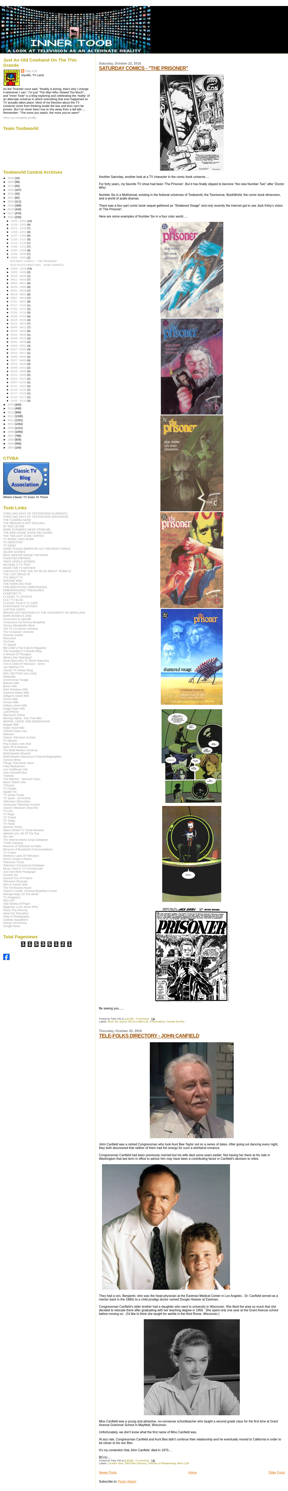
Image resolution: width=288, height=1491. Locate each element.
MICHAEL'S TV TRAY (17, 564)
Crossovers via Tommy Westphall (24, 622)
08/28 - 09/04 (19, 286)
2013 (11, 412)
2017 (11, 213)
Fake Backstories (14, 766)
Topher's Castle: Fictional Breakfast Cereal (30, 891)
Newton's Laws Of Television (21, 855)
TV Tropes (9, 817)
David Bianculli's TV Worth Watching (26, 660)
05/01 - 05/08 (19, 341)
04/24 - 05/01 (19, 345)
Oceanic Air (10, 875)
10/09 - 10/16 (19, 268)
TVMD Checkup (13, 843)
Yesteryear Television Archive (21, 804)
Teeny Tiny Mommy (15, 910)
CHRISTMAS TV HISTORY (20, 606)
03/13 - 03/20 (19, 363)
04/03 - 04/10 (19, 356)
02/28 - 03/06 (19, 371)
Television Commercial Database (24, 865)
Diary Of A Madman (15, 747)
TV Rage (8, 814)
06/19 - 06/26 (19, 319)
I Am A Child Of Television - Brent (24, 663)
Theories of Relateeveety (162, 1463)
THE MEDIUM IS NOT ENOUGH (24, 523)
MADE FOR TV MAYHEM (19, 567)
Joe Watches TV (13, 667)
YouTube (8, 641)
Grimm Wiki (10, 699)
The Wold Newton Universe (20, 750)
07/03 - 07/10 (19, 312)
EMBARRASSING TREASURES (23, 590)
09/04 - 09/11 (19, 283)
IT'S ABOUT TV (13, 577)
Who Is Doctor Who (15, 884)
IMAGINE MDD (12, 580)
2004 (11, 447)
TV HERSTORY (13, 542)
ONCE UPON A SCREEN (19, 561)
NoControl (9, 638)
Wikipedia (9, 676)
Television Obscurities (17, 801)
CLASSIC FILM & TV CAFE (20, 603)
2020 (11, 201)
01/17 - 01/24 (19, 393)
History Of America (15, 923)
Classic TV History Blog (18, 670)
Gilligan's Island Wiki (16, 695)
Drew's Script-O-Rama (17, 859)
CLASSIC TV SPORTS (17, 596)
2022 (11, 193)
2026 (11, 178)
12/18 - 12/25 (19, 224)
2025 (11, 182)
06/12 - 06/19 (19, 323)
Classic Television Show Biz (20, 807)
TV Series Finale (13, 795)
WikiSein (8, 734)
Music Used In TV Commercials (23, 868)
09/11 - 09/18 (19, 279)
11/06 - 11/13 (19, 246)
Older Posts (276, 1472)
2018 (11, 209)
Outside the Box (176, 1021)
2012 (11, 416)
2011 (11, 420)
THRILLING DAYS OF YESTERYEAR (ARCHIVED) (35, 516)
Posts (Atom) (127, 1481)
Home (192, 1472)
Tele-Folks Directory (135, 1463)
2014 (11, 408)
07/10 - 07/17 (19, 308)
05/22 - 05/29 (19, 334)
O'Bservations (157, 1021)
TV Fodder (10, 788)
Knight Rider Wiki (14, 708)
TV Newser (10, 740)
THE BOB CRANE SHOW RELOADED (27, 532)
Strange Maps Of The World (20, 894)
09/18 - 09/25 (19, 275)
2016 (11, 217)
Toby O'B (31, 71)
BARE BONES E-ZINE (17, 615)
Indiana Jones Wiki (15, 705)
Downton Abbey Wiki (16, 692)
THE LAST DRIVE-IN (16, 574)
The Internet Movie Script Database (25, 839)
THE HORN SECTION (17, 583)
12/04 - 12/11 (19, 231)
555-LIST (9, 900)
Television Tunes (13, 862)
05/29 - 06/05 (19, 330)
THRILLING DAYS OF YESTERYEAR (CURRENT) (35, 513)
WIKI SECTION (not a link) (20, 673)
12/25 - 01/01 (19, 220)
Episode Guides (13, 635)
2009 (11, 428)
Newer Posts (108, 1472)
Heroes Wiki (10, 702)
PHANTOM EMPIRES (17, 558)
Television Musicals (15, 881)
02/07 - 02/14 (19, 382)
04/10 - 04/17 (19, 352)
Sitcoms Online (12, 827)
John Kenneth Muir (15, 772)
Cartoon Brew (12, 759)
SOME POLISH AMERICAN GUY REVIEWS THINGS (37, 548)
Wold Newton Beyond (16, 753)
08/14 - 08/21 (19, 294)
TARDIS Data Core (15, 731)
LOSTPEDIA (11, 711)
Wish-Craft (183, 1463)
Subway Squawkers (15, 919)
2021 (11, 197)
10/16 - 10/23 (19, 257)
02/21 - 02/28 (19, 374)
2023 (11, 189)
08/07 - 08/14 (19, 297)
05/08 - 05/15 (19, 338)
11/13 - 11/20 (19, 242)
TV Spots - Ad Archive (17, 798)
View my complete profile (19, 117)
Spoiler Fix (10, 791)
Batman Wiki (11, 683)
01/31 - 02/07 (19, 386)
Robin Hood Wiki (13, 727)
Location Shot (115, 1463)
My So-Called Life (138, 1021)
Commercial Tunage (16, 679)
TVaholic (8, 775)
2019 (11, 205)
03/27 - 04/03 (19, 360)
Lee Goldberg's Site (15, 769)
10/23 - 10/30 (19, 253)
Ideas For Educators (16, 913)
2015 (11, 404)
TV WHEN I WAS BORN (18, 539)
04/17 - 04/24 (19, 349)
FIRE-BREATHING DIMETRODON (25, 587)
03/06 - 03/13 (19, 367)
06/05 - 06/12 (19, 327)
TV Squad (9, 644)
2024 (11, 185)
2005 (11, 443)
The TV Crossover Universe (20, 628)
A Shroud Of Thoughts (17, 654)
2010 (11, 424)
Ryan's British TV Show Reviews (23, 830)
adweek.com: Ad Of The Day (21, 833)
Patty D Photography (16, 916)
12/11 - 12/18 (19, 228)
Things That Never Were (18, 763)
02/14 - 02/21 (19, 378)
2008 (11, 431)
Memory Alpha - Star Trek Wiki (22, 718)
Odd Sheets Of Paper (16, 903)
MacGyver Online (14, 715)
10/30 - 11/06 (19, 250)
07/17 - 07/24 (19, 305)
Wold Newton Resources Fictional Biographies (32, 756)
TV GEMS (9, 545)
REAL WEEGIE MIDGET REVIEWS (25, 555)
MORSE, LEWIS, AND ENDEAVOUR (26, 721)
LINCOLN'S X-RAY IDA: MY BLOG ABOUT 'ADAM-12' (37, 571)
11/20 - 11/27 (19, 239)
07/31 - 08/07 (19, 301)
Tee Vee (8, 836)
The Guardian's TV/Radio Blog (22, 651)
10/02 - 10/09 (19, 272)
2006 (11, 439)
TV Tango (9, 820)
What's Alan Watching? (17, 657)
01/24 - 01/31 (19, 389)
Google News (11, 926)
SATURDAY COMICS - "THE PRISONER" (143, 68)
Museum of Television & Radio (22, 846)
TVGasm (8, 785)
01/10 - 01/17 (19, 397)
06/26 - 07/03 (19, 316)
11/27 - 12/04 (19, 235)
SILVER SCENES (14, 552)
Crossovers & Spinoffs (17, 619)
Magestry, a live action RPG (20, 907)
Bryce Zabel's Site (14, 782)
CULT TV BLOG (13, 599)
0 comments (142, 1018)
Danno (123, 1021)
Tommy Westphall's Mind (18, 625)
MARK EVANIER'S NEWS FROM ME (26, 529)
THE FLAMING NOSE (17, 520)
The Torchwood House (17, 887)
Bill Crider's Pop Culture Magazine (24, 647)
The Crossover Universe (18, 631)
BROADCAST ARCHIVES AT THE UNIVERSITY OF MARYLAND (44, 612)
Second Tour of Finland (17, 878)
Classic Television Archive (19, 737)
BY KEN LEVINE (13, 526)
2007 (11, 435)
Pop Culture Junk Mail (17, 743)
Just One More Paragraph (19, 871)
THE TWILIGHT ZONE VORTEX (23, 536)
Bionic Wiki (10, 686)
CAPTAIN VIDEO (14, 609)
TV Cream (9, 852)
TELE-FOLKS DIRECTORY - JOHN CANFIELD (149, 1035)
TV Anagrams (11, 897)
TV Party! (9, 823)
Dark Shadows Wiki (15, 689)
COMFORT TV (12, 593)
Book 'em (113, 1021)
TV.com (8, 811)
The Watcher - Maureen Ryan (21, 779)
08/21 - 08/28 (19, 290)
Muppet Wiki (11, 724)
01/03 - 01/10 (19, 400)
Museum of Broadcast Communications (28, 849)
